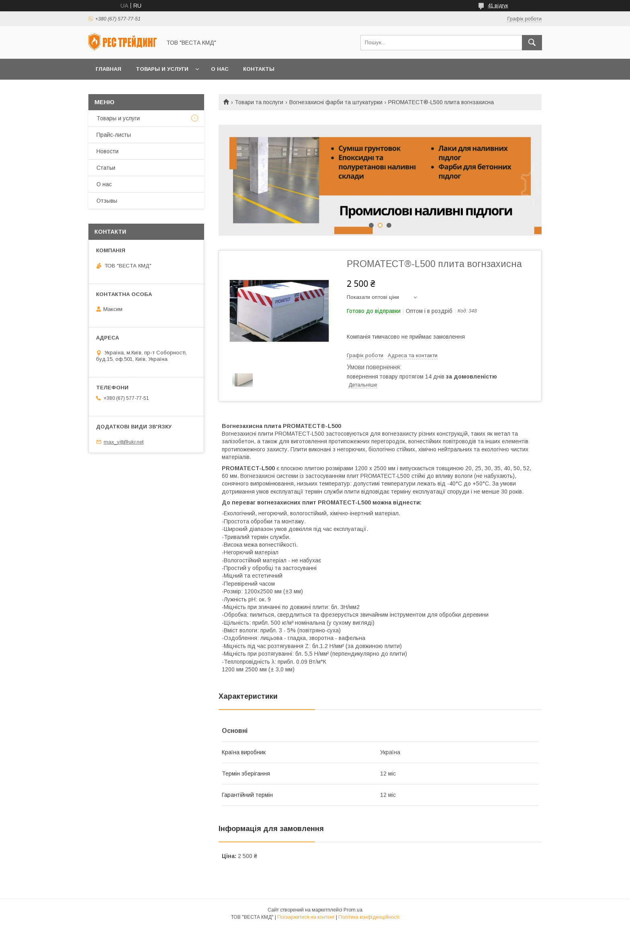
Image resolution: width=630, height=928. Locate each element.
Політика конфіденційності (368, 917)
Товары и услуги (162, 69)
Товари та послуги (259, 102)
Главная (108, 69)
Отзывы (106, 201)
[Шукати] (532, 42)
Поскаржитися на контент (306, 917)
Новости (107, 151)
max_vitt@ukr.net (123, 442)
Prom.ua (353, 910)
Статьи (105, 168)
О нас (220, 69)
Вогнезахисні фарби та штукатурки (335, 102)
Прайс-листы (113, 135)
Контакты (258, 69)
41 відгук (498, 5)
